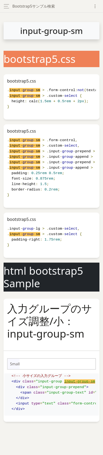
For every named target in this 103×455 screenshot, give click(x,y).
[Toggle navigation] (95, 6)
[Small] (58, 363)
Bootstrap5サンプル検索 (33, 6)
